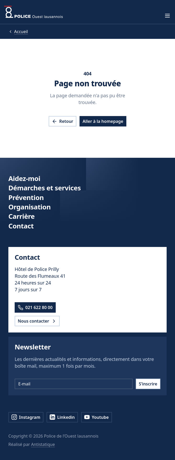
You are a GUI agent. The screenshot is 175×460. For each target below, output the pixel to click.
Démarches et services (44, 187)
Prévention (26, 197)
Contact (21, 226)
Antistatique (43, 444)
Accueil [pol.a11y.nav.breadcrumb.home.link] (21, 31)
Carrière (21, 216)
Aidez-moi (24, 178)
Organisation (29, 206)
